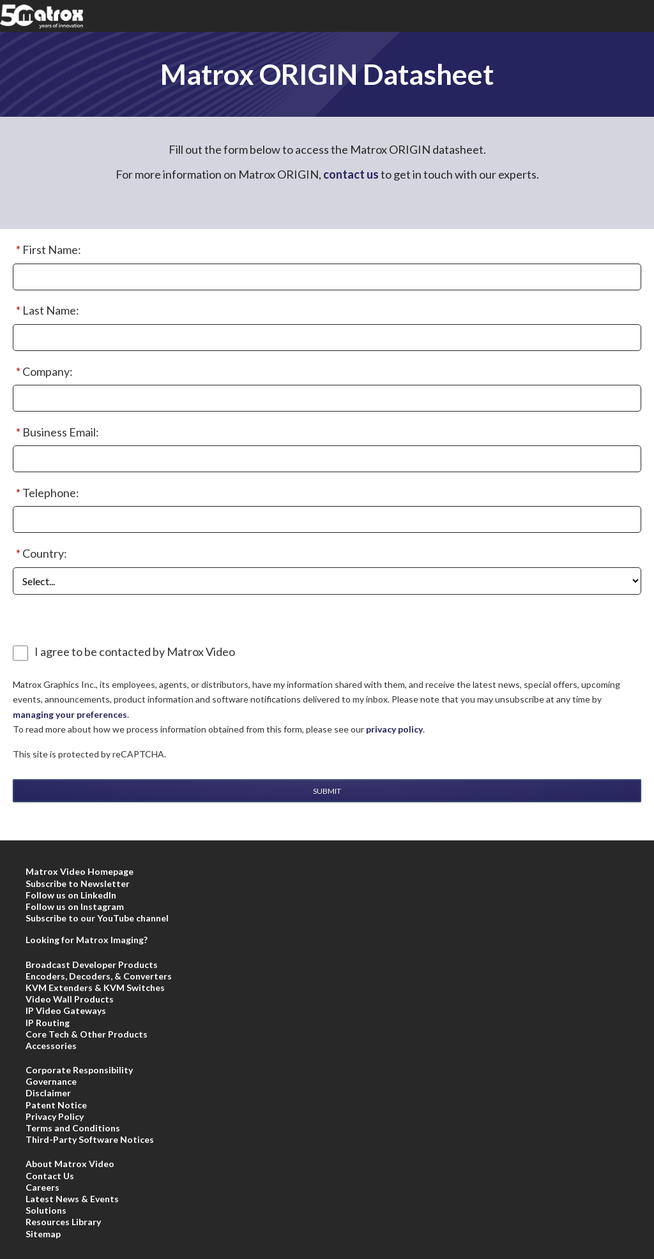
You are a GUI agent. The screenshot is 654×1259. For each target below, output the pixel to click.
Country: (40, 554)
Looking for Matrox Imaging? (87, 939)
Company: (43, 372)
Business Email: (56, 433)
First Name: (47, 250)
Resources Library (63, 1221)
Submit (327, 791)
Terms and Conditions (73, 1127)
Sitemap (43, 1233)
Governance (51, 1081)
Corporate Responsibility (79, 1069)
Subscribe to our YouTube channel (97, 918)
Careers (42, 1187)
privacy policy (394, 729)
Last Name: (46, 311)
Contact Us (50, 1175)
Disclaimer (48, 1092)
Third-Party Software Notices (90, 1139)
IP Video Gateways (66, 1010)
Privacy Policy (55, 1116)
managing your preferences (70, 714)
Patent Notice (56, 1104)
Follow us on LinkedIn (71, 895)
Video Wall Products (70, 999)
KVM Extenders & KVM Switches (95, 987)
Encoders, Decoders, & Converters (99, 976)
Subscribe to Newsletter (78, 883)
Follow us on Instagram (75, 906)
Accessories (51, 1045)
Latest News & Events (72, 1198)
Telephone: (46, 493)
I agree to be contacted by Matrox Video (134, 652)
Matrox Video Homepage (79, 871)
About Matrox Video (70, 1163)
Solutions (46, 1210)
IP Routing (48, 1022)
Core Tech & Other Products (87, 1034)
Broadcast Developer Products (92, 964)
